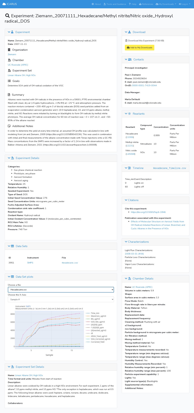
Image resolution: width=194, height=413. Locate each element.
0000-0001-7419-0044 (144, 85)
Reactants (135, 114)
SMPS (30, 262)
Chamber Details (139, 278)
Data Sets (17, 246)
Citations (132, 200)
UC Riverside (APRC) (18, 64)
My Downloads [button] (165, 4)
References (146, 4)
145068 (130, 153)
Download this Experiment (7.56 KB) (144, 40)
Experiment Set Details (26, 367)
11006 (129, 137)
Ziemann (12, 54)
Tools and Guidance (114, 4)
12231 (129, 145)
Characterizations (137, 242)
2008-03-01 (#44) (134, 253)
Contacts (134, 59)
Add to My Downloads (139, 47)
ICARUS (9, 4)
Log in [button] (184, 4)
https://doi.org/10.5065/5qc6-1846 (148, 212)
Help (132, 4)
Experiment (19, 32)
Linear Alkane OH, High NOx (22, 75)
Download (135, 32)
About (96, 4)
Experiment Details (23, 158)
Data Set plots (20, 277)
